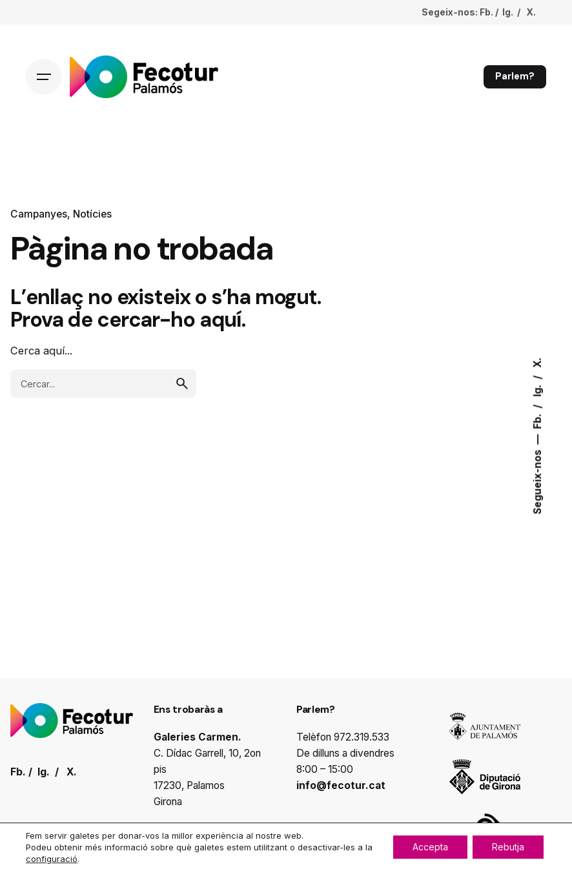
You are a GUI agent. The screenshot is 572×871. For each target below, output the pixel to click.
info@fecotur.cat (340, 785)
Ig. (537, 389)
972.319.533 (361, 737)
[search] (182, 383)
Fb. (537, 420)
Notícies (92, 214)
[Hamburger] (44, 77)
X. (537, 362)
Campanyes (38, 214)
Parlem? (515, 76)
